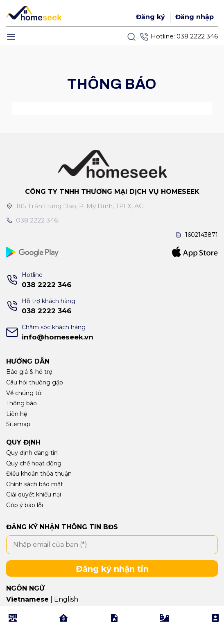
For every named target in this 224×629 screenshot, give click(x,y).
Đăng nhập (194, 17)
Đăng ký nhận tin (112, 569)
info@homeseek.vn (57, 337)
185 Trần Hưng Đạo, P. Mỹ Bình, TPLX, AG (75, 206)
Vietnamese (27, 599)
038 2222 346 (197, 36)
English (66, 599)
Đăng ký (150, 17)
